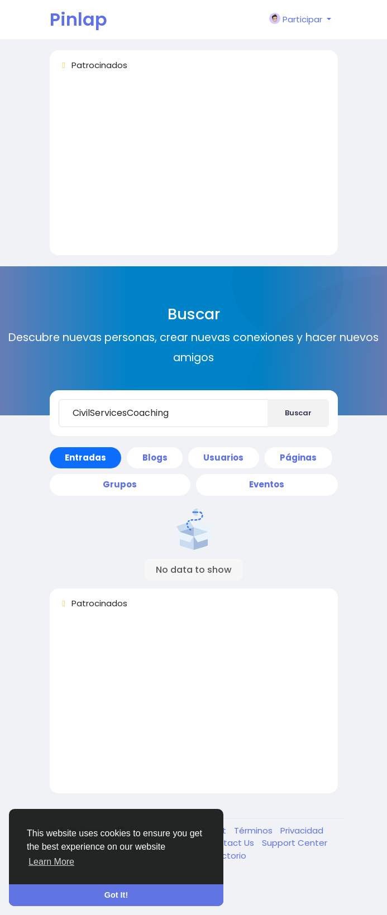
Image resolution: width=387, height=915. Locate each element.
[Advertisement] (194, 168)
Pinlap (78, 19)
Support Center (294, 843)
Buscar (298, 413)
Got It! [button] (116, 894)
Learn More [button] (51, 861)
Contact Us (231, 843)
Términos (254, 830)
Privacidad (301, 830)
